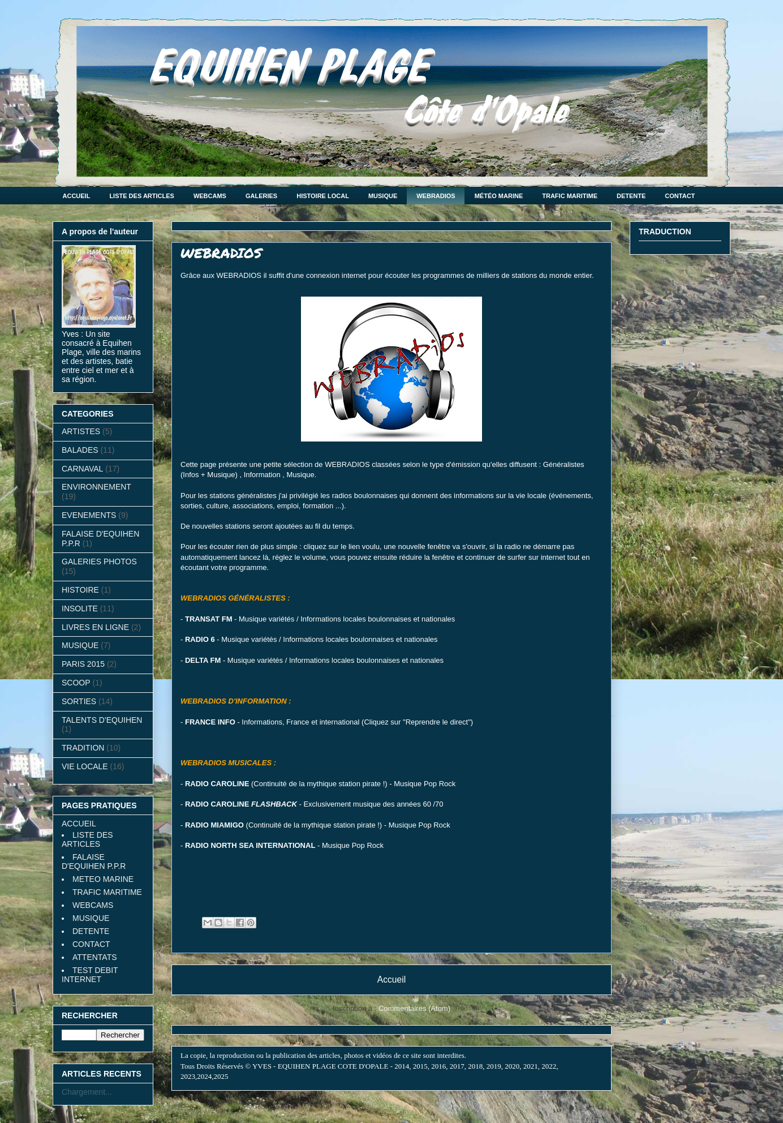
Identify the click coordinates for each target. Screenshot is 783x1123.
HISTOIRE (80, 589)
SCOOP (76, 682)
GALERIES (261, 195)
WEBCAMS (209, 195)
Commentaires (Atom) (414, 1008)
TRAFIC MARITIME (569, 195)
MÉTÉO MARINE (499, 195)
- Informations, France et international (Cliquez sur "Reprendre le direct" (328, 722)
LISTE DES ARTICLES (141, 195)
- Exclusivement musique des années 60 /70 (314, 804)
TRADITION (83, 747)
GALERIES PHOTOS (99, 561)
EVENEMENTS (89, 515)
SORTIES (79, 701)
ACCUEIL (77, 195)
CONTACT (680, 195)
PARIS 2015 (83, 663)
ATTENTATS (94, 957)
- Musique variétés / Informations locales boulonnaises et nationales (320, 619)
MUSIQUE (382, 195)
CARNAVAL (82, 468)
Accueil (391, 979)
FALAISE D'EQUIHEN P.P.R (94, 861)
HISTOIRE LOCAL (322, 195)
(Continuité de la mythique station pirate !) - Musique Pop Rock (320, 783)
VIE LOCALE (85, 766)
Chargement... (87, 1091)
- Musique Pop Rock (284, 845)
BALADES (80, 450)
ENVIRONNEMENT (96, 486)
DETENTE (631, 195)
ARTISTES (81, 431)
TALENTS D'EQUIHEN (102, 720)
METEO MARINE (103, 879)
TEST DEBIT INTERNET (90, 975)
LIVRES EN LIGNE (95, 627)
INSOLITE (80, 608)
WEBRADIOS (435, 195)
